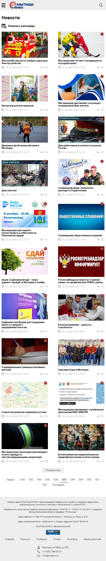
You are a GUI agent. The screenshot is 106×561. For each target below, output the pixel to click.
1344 (39, 479)
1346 (55, 479)
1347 (63, 479)
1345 (47, 479)
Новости (25, 539)
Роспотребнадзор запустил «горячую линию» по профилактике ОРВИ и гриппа (80, 281)
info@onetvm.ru (48, 522)
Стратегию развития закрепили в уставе (24, 412)
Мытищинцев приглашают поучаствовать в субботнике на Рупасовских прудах (19, 233)
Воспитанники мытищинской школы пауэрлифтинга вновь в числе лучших (78, 455)
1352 (44, 485)
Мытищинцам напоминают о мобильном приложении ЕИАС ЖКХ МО (81, 410)
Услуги (57, 539)
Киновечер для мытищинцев (18, 105)
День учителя (9, 190)
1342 (22, 479)
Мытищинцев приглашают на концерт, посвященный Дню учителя (79, 104)
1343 (30, 479)
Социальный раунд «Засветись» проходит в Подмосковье (76, 189)
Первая (10, 479)
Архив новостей (92, 539)
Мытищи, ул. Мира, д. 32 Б (55, 547)
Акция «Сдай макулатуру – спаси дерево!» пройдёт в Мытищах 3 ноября (23, 281)
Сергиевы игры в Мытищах (73, 369)
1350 (88, 479)
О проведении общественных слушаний (80, 235)
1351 (97, 479)
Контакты (72, 539)
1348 (72, 479)
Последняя (58, 485)
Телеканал (41, 539)
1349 (80, 479)
